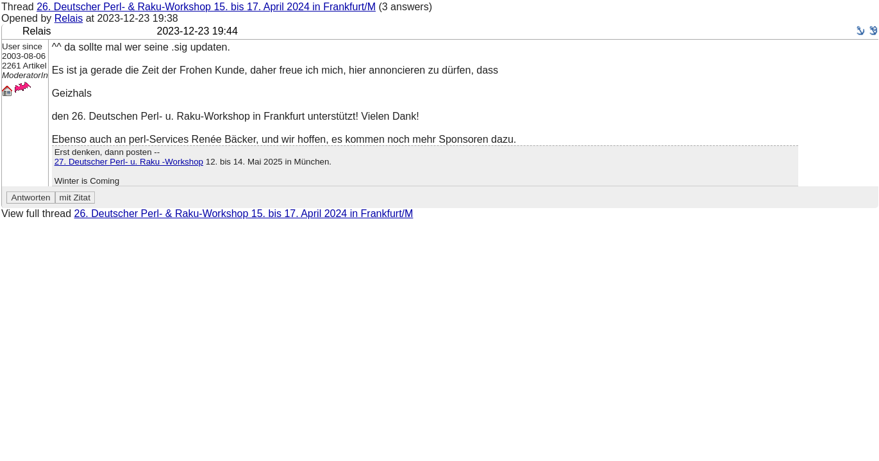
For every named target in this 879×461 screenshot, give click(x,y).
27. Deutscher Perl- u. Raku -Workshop (128, 161)
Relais (68, 18)
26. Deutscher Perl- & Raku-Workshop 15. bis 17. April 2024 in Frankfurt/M (206, 6)
